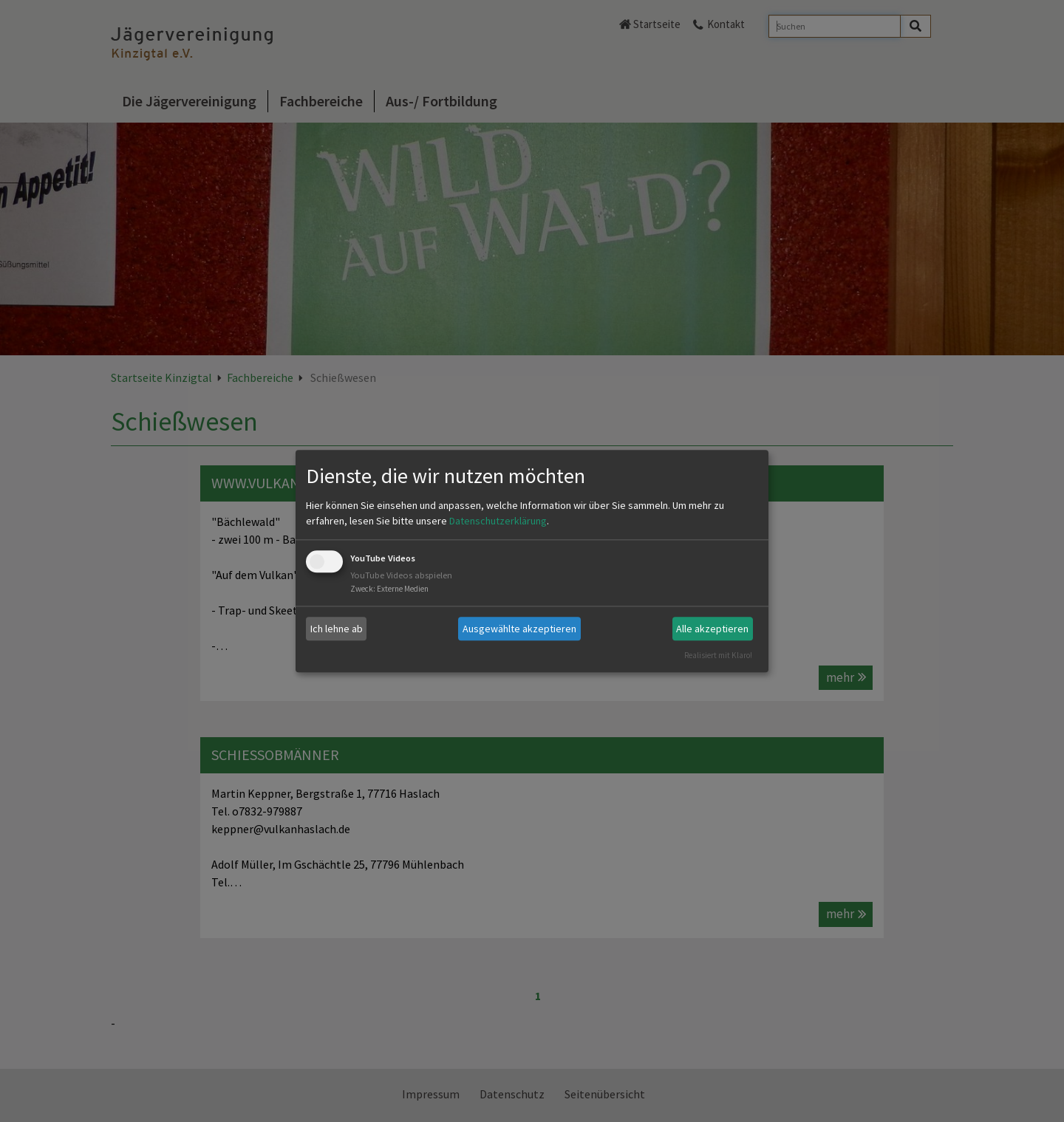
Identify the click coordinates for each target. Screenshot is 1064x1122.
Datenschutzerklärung (498, 521)
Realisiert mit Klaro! (718, 655)
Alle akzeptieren (712, 628)
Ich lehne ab (336, 628)
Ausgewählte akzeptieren (519, 628)
